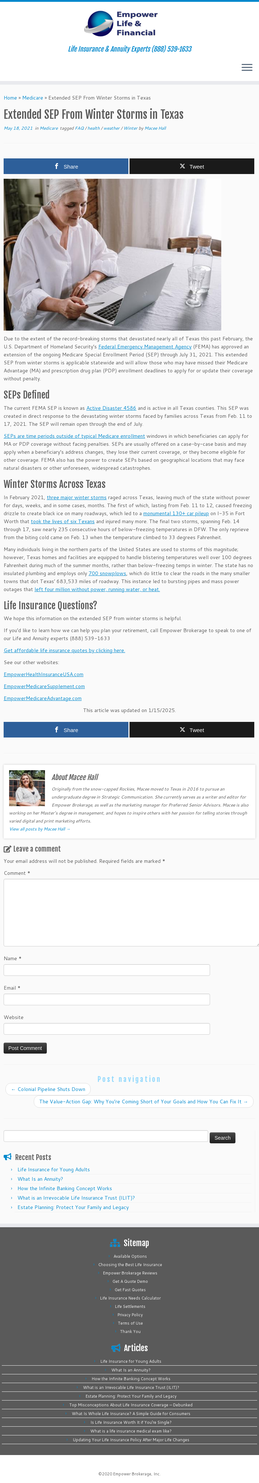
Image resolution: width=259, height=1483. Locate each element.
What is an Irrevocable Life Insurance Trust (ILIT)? (76, 1197)
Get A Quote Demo (130, 1281)
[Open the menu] (247, 67)
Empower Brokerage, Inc (136, 1474)
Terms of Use (130, 1323)
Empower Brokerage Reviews (130, 1273)
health (94, 128)
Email (12, 987)
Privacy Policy (130, 1315)
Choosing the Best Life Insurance (130, 1265)
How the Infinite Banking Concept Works (64, 1188)
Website (14, 1017)
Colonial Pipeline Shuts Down (48, 1089)
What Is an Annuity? (40, 1179)
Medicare (32, 97)
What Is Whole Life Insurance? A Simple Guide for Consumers (131, 1414)
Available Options (130, 1256)
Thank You (130, 1331)
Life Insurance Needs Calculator (130, 1298)
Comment (17, 873)
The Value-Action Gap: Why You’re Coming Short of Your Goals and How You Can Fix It (143, 1101)
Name (13, 958)
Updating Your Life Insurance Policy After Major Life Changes (131, 1440)
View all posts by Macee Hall (39, 829)
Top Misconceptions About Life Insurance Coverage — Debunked (131, 1405)
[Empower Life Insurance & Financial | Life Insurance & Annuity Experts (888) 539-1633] (129, 23)
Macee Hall (155, 128)
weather (112, 128)
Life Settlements (130, 1306)
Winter (131, 128)
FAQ (80, 128)
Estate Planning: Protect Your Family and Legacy (73, 1207)
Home (10, 97)
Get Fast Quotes (130, 1290)
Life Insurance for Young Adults (53, 1169)
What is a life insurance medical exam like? (131, 1431)
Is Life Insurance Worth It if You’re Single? (131, 1422)
